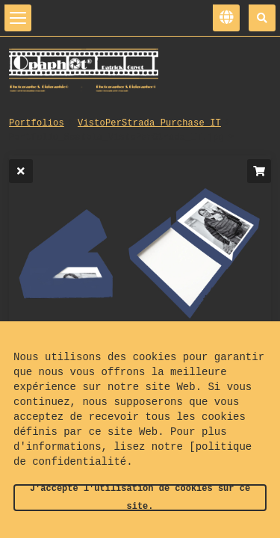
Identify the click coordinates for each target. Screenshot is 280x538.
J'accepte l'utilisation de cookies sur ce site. (140, 497)
